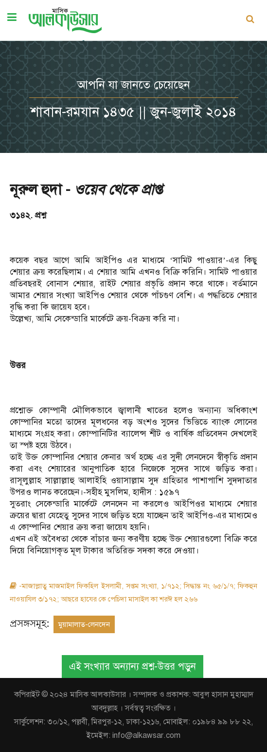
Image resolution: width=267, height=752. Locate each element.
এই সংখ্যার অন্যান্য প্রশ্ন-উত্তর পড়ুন (132, 666)
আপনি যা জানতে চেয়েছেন (133, 84)
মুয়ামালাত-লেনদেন (84, 624)
